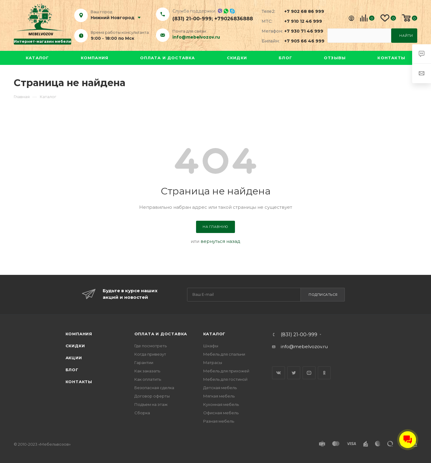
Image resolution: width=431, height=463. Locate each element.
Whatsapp (226, 11)
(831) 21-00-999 (192, 19)
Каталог (37, 57)
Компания (95, 57)
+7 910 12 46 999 (300, 21)
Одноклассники (324, 372)
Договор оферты (152, 396)
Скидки (237, 57)
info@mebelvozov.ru (196, 37)
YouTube (309, 372)
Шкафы (210, 345)
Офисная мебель (221, 412)
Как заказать (147, 370)
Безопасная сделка (154, 387)
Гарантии (143, 362)
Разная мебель (218, 421)
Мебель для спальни (224, 354)
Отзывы (335, 57)
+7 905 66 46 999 (300, 41)
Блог (285, 57)
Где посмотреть (150, 345)
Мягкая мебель (219, 396)
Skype (232, 11)
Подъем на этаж (151, 404)
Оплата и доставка (167, 57)
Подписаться (323, 295)
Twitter (293, 372)
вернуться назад (220, 241)
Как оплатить (147, 379)
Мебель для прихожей (226, 370)
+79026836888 (233, 19)
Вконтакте (278, 372)
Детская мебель (220, 387)
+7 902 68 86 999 (300, 11)
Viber (220, 11)
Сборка (142, 412)
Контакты (391, 57)
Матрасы (212, 362)
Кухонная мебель (221, 404)
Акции (74, 357)
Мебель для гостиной (225, 379)
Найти (406, 35)
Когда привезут (150, 354)
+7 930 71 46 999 (300, 31)
